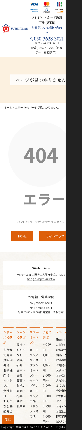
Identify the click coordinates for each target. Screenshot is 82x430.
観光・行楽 (21, 393)
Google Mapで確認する (41, 279)
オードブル (7, 383)
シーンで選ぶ (21, 334)
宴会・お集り (21, 403)
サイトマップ (55, 236)
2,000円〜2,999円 (47, 383)
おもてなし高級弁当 (7, 406)
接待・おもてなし (21, 349)
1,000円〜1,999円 (46, 362)
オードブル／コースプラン (34, 357)
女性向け (7, 393)
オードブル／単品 (34, 396)
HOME (22, 236)
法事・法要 (21, 373)
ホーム (8, 107)
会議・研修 (21, 362)
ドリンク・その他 (34, 411)
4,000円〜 (47, 419)
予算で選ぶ (47, 334)
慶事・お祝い (21, 383)
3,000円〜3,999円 (47, 404)
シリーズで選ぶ (7, 337)
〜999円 (47, 347)
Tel (8, 419)
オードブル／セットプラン (34, 378)
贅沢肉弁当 (7, 362)
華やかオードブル (34, 337)
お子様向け (7, 373)
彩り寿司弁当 (7, 352)
